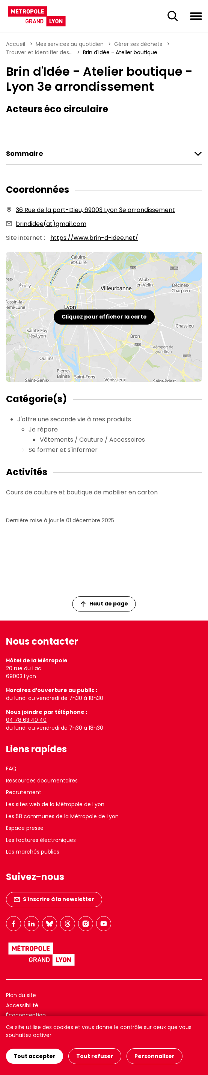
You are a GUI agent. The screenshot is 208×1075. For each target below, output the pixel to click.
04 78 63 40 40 (26, 720)
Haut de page (104, 603)
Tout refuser (94, 1056)
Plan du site (21, 995)
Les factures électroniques (41, 840)
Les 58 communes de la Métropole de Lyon (62, 816)
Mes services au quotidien (70, 44)
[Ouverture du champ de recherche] (172, 16)
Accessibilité (22, 1005)
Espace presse (25, 828)
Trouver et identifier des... (39, 52)
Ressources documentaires (42, 780)
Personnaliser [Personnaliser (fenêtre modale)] (154, 1056)
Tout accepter (35, 1056)
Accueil (15, 44)
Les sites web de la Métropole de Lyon (55, 804)
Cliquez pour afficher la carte (104, 316)
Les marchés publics (32, 851)
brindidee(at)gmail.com (51, 224)
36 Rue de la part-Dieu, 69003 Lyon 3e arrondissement (95, 210)
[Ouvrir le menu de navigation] (196, 16)
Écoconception (26, 1015)
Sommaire (24, 153)
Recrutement (23, 792)
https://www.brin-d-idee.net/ (94, 237)
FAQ (11, 768)
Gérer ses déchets (138, 44)
